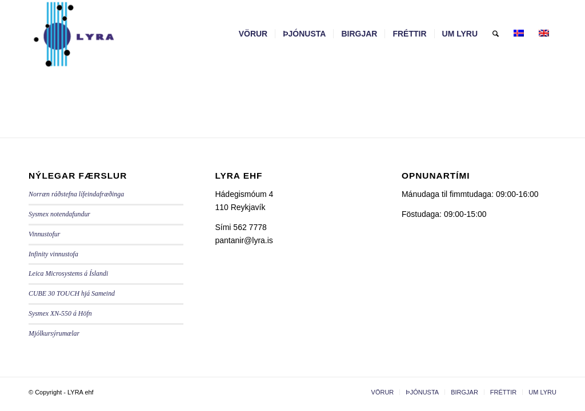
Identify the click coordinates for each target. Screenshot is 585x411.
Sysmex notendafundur (59, 214)
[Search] (495, 33)
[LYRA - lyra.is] (102, 33)
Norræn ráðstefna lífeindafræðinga (76, 194)
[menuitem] (253, 33)
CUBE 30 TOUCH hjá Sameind (72, 293)
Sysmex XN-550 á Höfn (60, 313)
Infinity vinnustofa (53, 254)
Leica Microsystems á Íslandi (68, 273)
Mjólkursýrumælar (54, 333)
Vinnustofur (44, 234)
